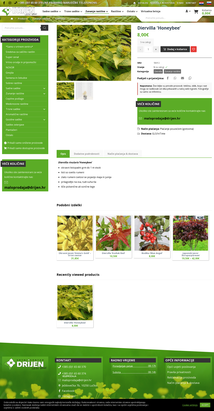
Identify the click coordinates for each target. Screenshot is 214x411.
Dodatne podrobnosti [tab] (86, 153)
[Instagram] (10, 3)
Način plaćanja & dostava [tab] (123, 153)
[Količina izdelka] (148, 49)
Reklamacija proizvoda (181, 377)
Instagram (66, 396)
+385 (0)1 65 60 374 (72, 373)
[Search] (44, 28)
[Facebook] (4, 3)
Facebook (66, 391)
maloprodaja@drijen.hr (25, 187)
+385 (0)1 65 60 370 (72, 367)
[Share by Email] (182, 78)
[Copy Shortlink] (190, 78)
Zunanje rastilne (172, 71)
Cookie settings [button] (190, 405)
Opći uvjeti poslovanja (181, 367)
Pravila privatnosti (179, 372)
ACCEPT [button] (205, 405)
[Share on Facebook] (168, 78)
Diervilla (158, 71)
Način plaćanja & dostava (183, 383)
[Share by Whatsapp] (175, 78)
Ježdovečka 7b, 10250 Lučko (77, 385)
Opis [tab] (63, 153)
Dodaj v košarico (177, 49)
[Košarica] (196, 11)
